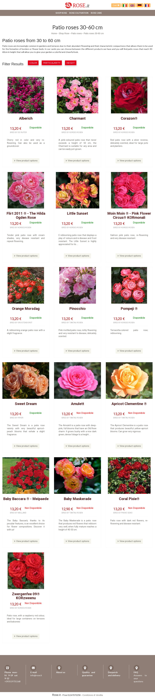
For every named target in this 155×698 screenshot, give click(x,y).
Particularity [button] (51, 62)
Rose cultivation (78, 13)
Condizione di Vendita (92, 695)
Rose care (96, 13)
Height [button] (71, 62)
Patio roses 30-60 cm (94, 33)
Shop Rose (61, 13)
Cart (116, 5)
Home (54, 33)
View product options (26, 160)
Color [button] (33, 62)
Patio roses (76, 33)
